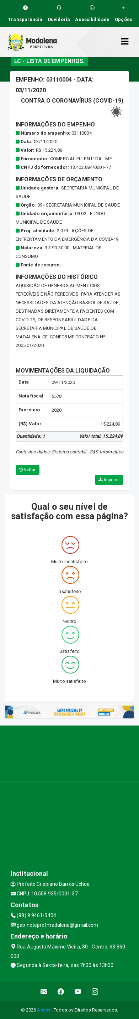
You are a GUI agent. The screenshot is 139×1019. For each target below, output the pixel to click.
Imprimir (109, 479)
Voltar (27, 469)
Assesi (44, 1010)
